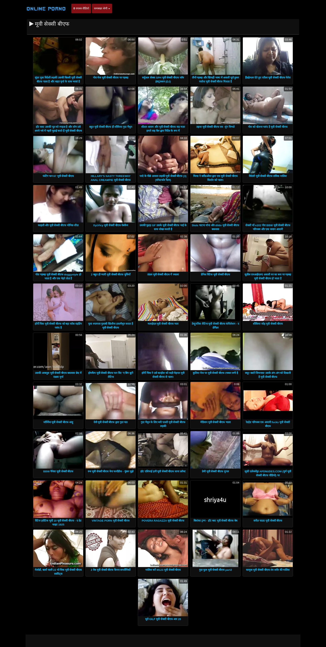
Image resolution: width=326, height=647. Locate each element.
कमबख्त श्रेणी (102, 8)
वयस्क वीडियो (81, 8)
